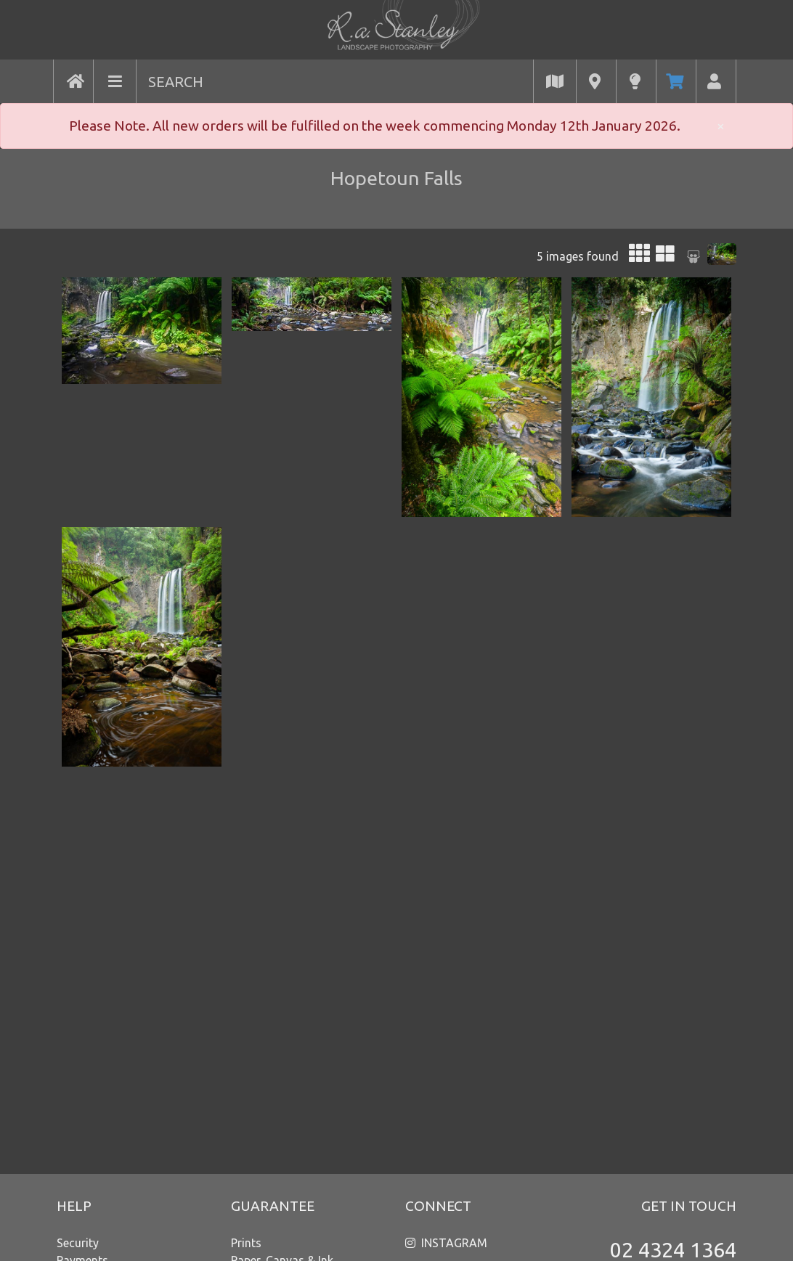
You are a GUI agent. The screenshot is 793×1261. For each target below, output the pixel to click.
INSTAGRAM (454, 1242)
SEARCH (175, 81)
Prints (246, 1242)
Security (78, 1242)
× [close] (721, 126)
